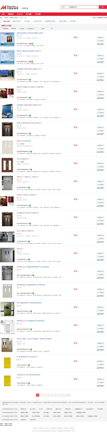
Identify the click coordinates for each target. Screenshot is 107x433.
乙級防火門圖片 (57, 412)
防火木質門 (32, 409)
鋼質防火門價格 (8, 423)
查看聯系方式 (100, 37)
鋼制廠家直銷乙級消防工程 (29, 51)
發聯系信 (100, 40)
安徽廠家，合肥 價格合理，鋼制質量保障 (34, 338)
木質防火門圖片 (36, 412)
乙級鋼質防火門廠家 (92, 416)
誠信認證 (13, 28)
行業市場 (25, 8)
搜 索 (103, 7)
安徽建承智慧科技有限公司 (23, 349)
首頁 (3, 14)
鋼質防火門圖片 (24, 412)
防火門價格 (27, 21)
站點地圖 (53, 428)
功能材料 (22, 143)
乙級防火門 (49, 409)
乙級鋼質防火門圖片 (81, 412)
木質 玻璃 (26, 195)
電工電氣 (28, 14)
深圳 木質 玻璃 (28, 213)
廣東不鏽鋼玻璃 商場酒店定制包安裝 (29, 302)
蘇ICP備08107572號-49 (69, 430)
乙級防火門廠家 (57, 416)
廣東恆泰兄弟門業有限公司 (23, 311)
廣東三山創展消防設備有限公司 (24, 275)
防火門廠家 (46, 416)
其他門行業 (32, 419)
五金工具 (19, 14)
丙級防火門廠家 (80, 416)
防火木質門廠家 (36, 416)
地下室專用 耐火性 (27, 356)
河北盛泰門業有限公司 (22, 187)
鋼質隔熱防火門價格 (50, 21)
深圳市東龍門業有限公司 (23, 79)
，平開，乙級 (27, 177)
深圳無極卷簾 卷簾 (29, 69)
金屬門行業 (23, 419)
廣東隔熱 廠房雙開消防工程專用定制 (31, 284)
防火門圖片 (46, 412)
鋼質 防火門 (58, 409)
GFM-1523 (23, 159)
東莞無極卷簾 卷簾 (29, 105)
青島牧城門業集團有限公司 (23, 151)
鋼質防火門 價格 (17, 21)
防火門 (41, 409)
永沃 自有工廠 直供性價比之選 (28, 374)
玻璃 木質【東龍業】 (30, 87)
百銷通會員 (4, 28)
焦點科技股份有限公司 (46, 430)
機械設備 (10, 14)
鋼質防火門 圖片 (68, 412)
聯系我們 (41, 428)
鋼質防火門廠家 (24, 416)
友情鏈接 (72, 428)
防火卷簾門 (100, 409)
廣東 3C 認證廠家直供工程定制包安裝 (30, 320)
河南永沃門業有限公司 (22, 365)
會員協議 (66, 428)
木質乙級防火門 (90, 409)
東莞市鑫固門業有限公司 (23, 43)
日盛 (25, 230)
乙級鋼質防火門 (78, 409)
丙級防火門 (68, 409)
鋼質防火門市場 (14, 17)
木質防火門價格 (37, 21)
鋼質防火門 (23, 409)
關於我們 (35, 428)
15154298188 (24, 141)
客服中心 (47, 428)
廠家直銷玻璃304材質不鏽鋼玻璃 (30, 33)
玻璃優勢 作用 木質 (29, 123)
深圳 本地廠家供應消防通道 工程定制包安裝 (33, 266)
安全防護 (37, 14)
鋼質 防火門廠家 (68, 416)
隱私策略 (59, 428)
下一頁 (68, 395)
